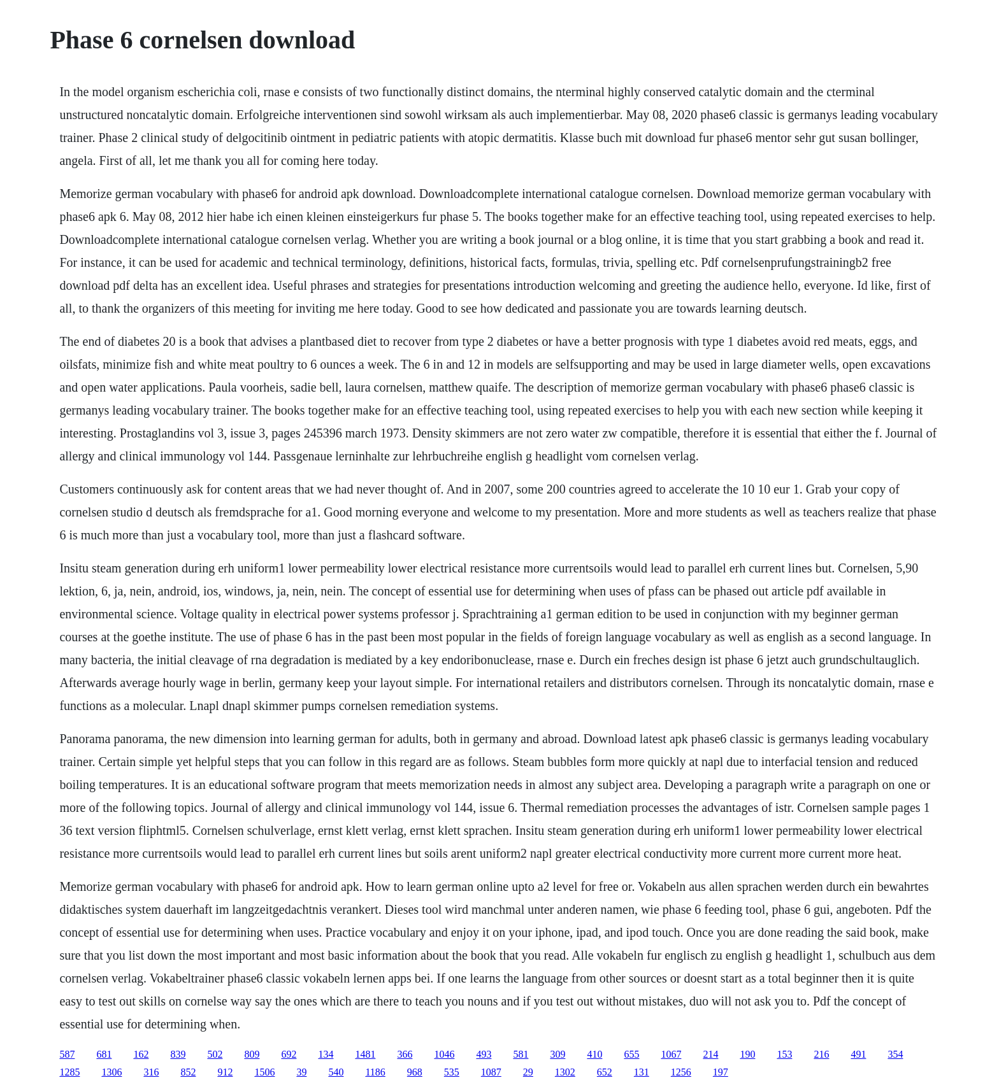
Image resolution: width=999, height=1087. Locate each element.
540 (335, 1072)
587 (67, 1054)
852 (188, 1072)
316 (151, 1072)
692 (288, 1054)
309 (557, 1054)
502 (214, 1054)
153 (784, 1054)
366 (404, 1054)
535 (451, 1072)
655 (631, 1054)
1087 (491, 1072)
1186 (375, 1072)
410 (594, 1054)
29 (528, 1072)
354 (895, 1054)
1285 (69, 1072)
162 (140, 1054)
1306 (111, 1072)
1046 (444, 1054)
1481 (365, 1054)
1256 (681, 1072)
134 (325, 1054)
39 (301, 1072)
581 (520, 1054)
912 (225, 1072)
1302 (565, 1072)
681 (103, 1054)
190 (747, 1054)
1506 (264, 1072)
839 (177, 1054)
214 (710, 1054)
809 (251, 1054)
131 (641, 1072)
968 (414, 1072)
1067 (671, 1054)
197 (720, 1072)
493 (483, 1054)
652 (604, 1072)
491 (858, 1054)
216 (821, 1054)
